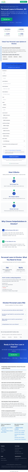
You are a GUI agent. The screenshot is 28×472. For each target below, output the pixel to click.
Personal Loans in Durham (19, 437)
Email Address (5, 81)
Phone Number (5, 86)
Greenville (10, 56)
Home (2, 6)
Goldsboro (5, 56)
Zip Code (4, 107)
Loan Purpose (5, 117)
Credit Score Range (6, 123)
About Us (2, 448)
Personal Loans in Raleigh (19, 432)
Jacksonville (5, 59)
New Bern (15, 56)
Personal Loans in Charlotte (20, 430)
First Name (4, 70)
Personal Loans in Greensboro (20, 439)
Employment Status (6, 133)
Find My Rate (23, 1)
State (3, 102)
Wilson (20, 56)
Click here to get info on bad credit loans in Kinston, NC (12, 334)
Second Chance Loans (19, 448)
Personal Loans (6, 6)
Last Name (4, 75)
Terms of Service (12, 150)
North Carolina (12, 6)
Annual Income (5, 128)
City (3, 97)
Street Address (5, 91)
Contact (2, 451)
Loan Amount (5, 112)
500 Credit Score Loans (19, 453)
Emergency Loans (18, 451)
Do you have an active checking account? (10, 144)
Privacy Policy (19, 150)
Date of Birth (4, 138)
